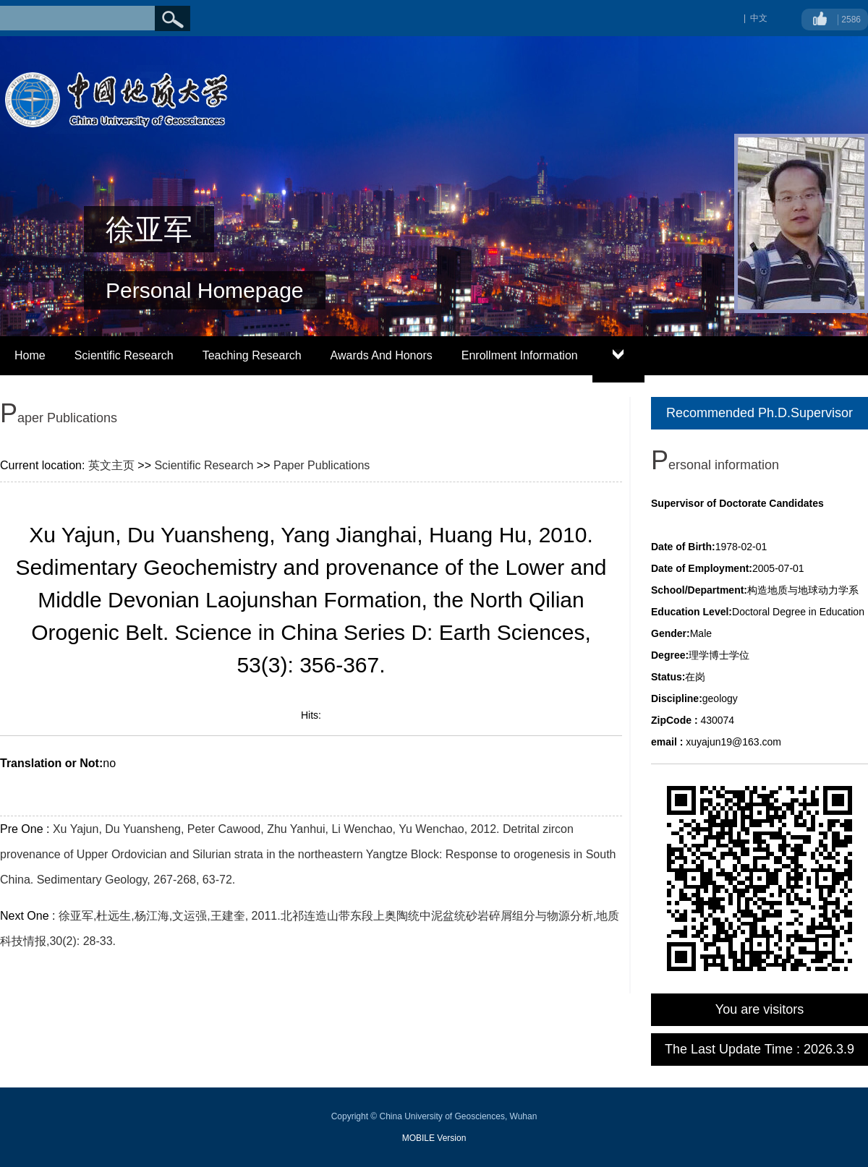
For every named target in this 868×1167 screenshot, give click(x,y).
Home (30, 355)
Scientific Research (124, 355)
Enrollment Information (519, 355)
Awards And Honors (382, 355)
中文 (758, 18)
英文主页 (111, 465)
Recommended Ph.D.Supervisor (759, 413)
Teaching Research (252, 355)
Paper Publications (321, 465)
